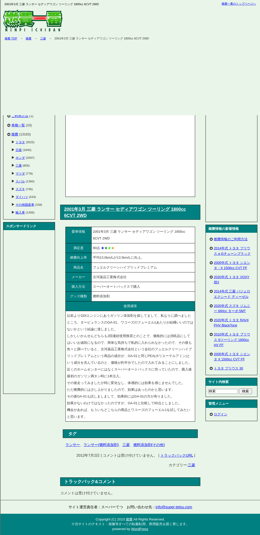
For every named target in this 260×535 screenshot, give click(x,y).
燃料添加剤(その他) (149, 445)
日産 (19, 150)
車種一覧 (18, 125)
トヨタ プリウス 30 (228, 368)
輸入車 (20, 212)
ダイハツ (22, 196)
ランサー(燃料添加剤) (101, 445)
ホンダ (20, 157)
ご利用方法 (19, 116)
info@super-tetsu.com (174, 507)
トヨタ (20, 142)
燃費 (28, 38)
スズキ (20, 189)
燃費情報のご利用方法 (231, 239)
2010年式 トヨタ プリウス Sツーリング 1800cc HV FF (232, 339)
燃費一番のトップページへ (239, 3)
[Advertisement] (110, 155)
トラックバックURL (176, 455)
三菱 (43, 38)
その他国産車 (25, 204)
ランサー (72, 445)
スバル (20, 181)
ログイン (220, 414)
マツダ (20, 173)
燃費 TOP (11, 38)
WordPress (139, 529)
